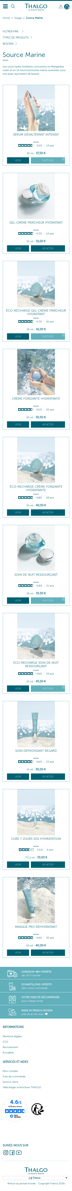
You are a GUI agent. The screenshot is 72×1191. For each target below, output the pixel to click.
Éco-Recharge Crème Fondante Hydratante (36, 488)
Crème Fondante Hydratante (36, 398)
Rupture (53, 160)
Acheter (47, 248)
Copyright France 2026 (51, 1183)
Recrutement (10, 1047)
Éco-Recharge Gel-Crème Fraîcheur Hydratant (36, 312)
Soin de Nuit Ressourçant (36, 574)
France (36, 1177)
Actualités (8, 1052)
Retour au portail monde (22, 1183)
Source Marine (34, 18)
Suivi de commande (14, 1076)
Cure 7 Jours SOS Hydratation (36, 839)
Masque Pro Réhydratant (36, 927)
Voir (18, 160)
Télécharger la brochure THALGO (22, 1087)
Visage (18, 18)
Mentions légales (12, 1036)
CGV (5, 1041)
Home (6, 18)
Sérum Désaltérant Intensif (36, 134)
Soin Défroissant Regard (36, 750)
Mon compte (10, 1071)
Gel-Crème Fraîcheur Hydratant (36, 222)
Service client (10, 1081)
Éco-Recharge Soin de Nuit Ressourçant (36, 664)
